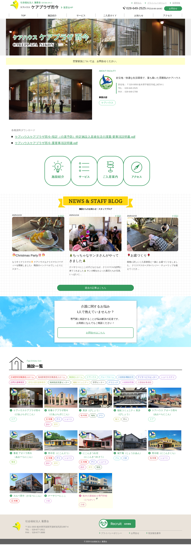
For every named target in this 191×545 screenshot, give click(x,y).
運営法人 (138, 3)
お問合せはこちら (95, 333)
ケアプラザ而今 (26, 413)
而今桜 (164, 454)
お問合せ (173, 8)
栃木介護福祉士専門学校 (95, 498)
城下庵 (129, 454)
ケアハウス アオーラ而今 (164, 413)
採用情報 (176, 3)
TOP (23, 15)
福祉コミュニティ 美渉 (128, 413)
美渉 (92, 411)
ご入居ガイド (110, 15)
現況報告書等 (154, 534)
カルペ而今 (28, 496)
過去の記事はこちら (95, 288)
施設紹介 (52, 15)
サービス (81, 15)
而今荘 (59, 454)
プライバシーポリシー (157, 3)
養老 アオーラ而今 (23, 455)
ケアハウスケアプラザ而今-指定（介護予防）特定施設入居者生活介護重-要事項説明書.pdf (75, 136)
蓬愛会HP (68, 7)
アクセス (167, 15)
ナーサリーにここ (57, 496)
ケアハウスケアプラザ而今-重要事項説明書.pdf (46, 143)
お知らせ (138, 15)
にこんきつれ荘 (94, 455)
